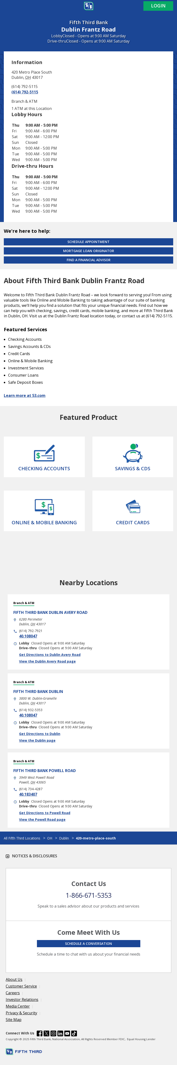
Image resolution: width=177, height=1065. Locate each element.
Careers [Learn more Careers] (13, 992)
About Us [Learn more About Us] (14, 979)
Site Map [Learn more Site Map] (13, 1019)
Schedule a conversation (88, 943)
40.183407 (28, 794)
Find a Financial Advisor (89, 260)
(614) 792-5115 (24, 92)
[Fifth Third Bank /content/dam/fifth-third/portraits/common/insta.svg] (53, 1034)
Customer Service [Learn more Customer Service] (21, 986)
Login (158, 6)
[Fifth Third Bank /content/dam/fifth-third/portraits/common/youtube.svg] (67, 1034)
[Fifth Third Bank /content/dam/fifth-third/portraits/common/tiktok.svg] (74, 1034)
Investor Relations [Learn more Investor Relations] (22, 999)
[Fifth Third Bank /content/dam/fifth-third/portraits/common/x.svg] (46, 1034)
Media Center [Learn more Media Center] (18, 1006)
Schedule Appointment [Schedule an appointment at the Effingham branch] (88, 241)
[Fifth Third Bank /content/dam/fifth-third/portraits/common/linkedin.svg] (60, 1034)
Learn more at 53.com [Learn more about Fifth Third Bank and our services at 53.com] (25, 395)
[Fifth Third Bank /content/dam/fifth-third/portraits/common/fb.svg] (39, 1034)
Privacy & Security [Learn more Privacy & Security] (21, 1013)
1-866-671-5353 (88, 895)
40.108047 (28, 636)
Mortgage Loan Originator (88, 251)
